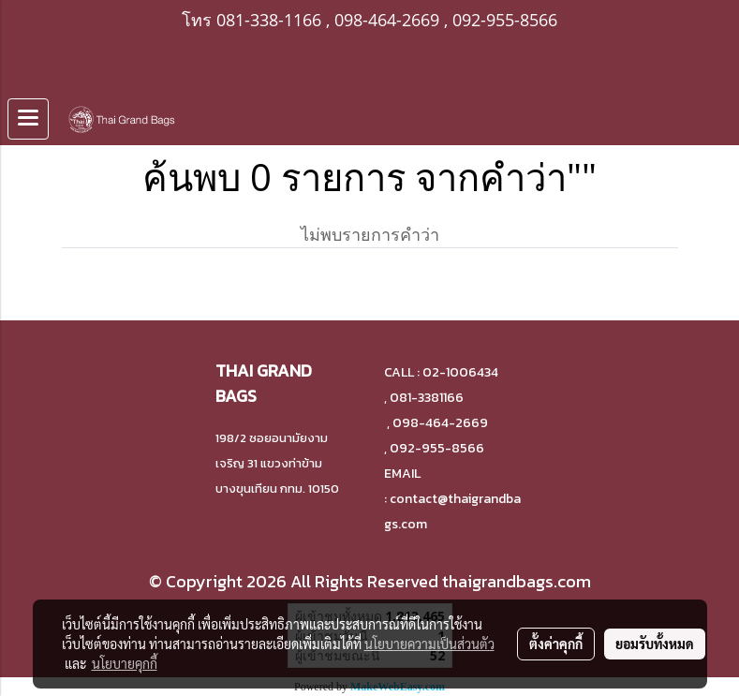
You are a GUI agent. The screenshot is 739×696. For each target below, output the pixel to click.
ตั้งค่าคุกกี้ (556, 643)
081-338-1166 (268, 19)
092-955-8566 (504, 19)
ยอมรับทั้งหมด (654, 643)
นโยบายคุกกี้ (124, 663)
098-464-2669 (386, 19)
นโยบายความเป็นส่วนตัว (429, 643)
